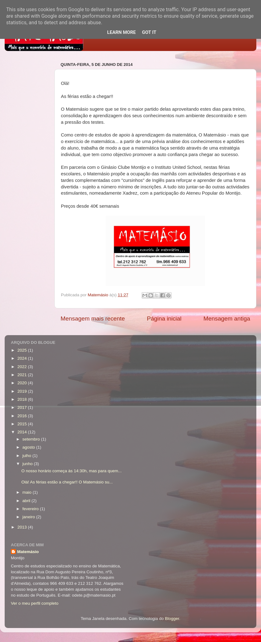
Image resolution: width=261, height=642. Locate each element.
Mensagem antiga (227, 318)
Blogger (172, 618)
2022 (22, 366)
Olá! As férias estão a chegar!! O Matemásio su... (67, 482)
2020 (22, 383)
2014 (22, 432)
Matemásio (28, 551)
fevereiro (31, 508)
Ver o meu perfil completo (34, 603)
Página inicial (164, 318)
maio (27, 492)
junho (28, 463)
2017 (22, 407)
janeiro (29, 517)
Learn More (121, 32)
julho (27, 455)
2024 (22, 358)
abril (26, 500)
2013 (22, 527)
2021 (22, 374)
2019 (22, 391)
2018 (22, 399)
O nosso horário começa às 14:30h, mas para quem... (71, 471)
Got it (149, 32)
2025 (22, 350)
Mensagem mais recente (93, 318)
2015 (22, 424)
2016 (22, 415)
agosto (29, 447)
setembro (31, 439)
